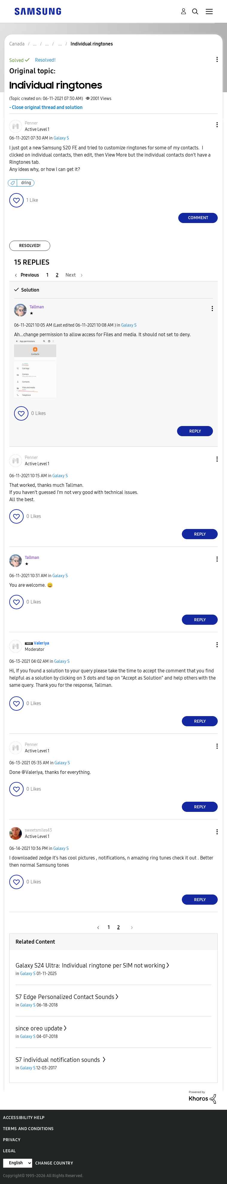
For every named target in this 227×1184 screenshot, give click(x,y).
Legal (9, 1150)
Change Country (54, 1163)
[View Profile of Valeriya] (41, 643)
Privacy (11, 1139)
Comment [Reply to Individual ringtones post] (198, 217)
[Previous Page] (28, 275)
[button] (207, 124)
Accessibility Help (24, 1117)
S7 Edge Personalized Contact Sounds (65, 996)
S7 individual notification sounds (58, 1059)
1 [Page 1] (47, 275)
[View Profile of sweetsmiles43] (38, 830)
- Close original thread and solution (46, 107)
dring (26, 182)
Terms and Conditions (28, 1128)
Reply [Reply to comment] (195, 431)
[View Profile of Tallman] (37, 307)
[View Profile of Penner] (31, 123)
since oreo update (39, 1028)
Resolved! (45, 60)
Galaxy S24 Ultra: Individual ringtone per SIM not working (90, 965)
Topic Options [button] (207, 59)
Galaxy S (61, 138)
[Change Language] (17, 1163)
